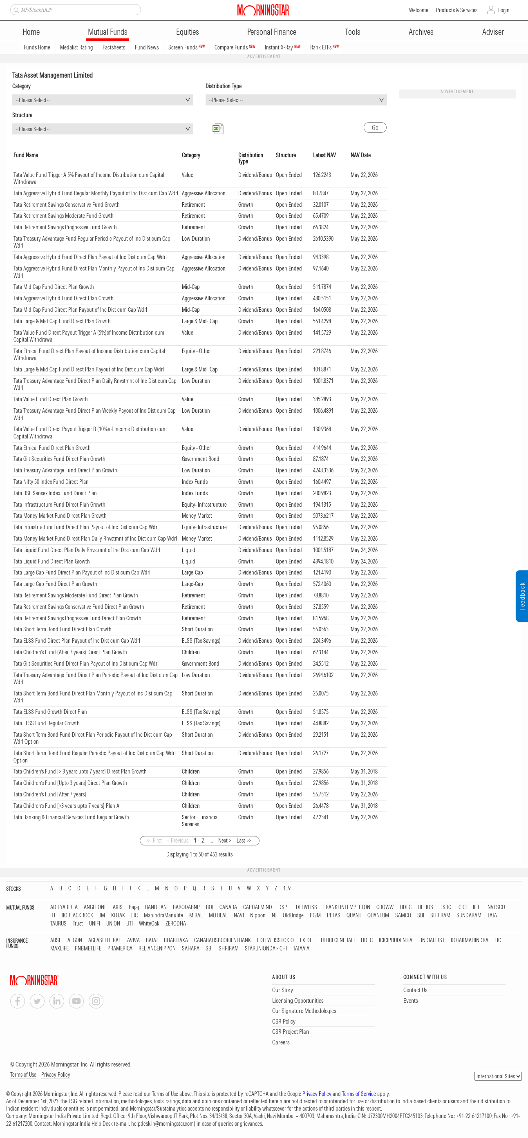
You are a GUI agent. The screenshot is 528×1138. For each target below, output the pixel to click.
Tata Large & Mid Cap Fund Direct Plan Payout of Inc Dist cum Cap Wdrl (88, 369)
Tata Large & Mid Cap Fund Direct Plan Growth (62, 321)
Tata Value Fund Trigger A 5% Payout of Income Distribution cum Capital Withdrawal (88, 178)
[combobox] (102, 100)
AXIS (118, 907)
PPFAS (333, 915)
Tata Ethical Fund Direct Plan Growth (52, 448)
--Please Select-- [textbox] (33, 100)
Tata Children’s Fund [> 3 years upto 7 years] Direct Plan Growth (80, 771)
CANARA (228, 907)
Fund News (147, 47)
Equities (187, 32)
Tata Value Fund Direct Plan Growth (50, 399)
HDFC (406, 907)
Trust (78, 924)
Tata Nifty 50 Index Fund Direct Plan (51, 481)
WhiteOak (149, 924)
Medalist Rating (76, 47)
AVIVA (133, 940)
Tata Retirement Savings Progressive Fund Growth (65, 227)
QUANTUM (378, 915)
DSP (282, 907)
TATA (492, 915)
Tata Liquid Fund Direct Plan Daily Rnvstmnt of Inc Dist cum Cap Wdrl (86, 550)
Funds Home (37, 47)
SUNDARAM (468, 915)
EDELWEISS (305, 907)
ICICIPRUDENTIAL (397, 940)
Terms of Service (359, 1094)
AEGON (74, 940)
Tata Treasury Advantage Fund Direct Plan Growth (65, 470)
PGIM (315, 915)
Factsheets (114, 47)
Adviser (493, 32)
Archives (421, 32)
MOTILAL (218, 915)
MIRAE (196, 915)
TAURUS (58, 924)
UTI (129, 924)
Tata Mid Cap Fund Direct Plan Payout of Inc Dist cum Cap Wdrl (80, 309)
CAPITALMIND (257, 907)
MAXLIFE (59, 949)
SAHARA (190, 949)
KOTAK (118, 915)
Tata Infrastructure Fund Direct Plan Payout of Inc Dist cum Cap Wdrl (86, 527)
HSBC (445, 907)
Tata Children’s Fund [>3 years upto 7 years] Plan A (66, 805)
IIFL (476, 907)
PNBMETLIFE (88, 949)
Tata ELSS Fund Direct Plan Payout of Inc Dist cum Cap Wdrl (76, 640)
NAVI (239, 915)
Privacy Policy (55, 1074)
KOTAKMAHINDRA (469, 940)
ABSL (55, 940)
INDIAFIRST (433, 940)
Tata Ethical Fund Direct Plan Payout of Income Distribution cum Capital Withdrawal (89, 354)
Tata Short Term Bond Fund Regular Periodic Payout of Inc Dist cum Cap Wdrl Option (94, 756)
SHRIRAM (440, 915)
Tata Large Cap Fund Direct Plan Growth (55, 584)
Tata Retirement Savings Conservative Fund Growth (66, 204)
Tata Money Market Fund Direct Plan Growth (60, 515)
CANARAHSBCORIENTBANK (222, 940)
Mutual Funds (108, 32)
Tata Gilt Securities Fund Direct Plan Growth (59, 459)
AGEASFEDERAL (104, 940)
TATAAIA (301, 949)
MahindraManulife (163, 915)
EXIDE (306, 940)
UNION (113, 924)
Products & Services (456, 10)
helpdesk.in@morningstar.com (162, 1123)
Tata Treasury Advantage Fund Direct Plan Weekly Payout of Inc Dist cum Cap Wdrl (94, 414)
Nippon (258, 915)
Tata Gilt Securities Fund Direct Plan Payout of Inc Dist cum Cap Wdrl (86, 663)
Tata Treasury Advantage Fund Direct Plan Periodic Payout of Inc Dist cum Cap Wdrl (95, 678)
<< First (154, 840)
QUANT (354, 915)
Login (504, 10)
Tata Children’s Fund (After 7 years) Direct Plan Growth (70, 652)
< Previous (177, 840)
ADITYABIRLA (64, 907)
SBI (420, 915)
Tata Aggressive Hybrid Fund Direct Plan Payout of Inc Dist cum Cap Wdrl (90, 257)
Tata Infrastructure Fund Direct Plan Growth (59, 504)
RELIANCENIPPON (157, 949)
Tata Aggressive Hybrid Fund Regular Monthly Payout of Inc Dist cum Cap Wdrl (95, 193)
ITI (52, 915)
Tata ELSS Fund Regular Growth (46, 723)
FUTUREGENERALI (336, 940)
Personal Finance (271, 32)
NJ (274, 915)
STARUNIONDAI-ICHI (266, 949)
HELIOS (425, 907)
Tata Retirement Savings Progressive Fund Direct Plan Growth (77, 618)
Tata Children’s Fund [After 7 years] (49, 794)
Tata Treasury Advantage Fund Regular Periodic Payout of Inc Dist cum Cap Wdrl (91, 242)
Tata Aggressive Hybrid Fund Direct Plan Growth (63, 298)
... (211, 840)
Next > (224, 840)
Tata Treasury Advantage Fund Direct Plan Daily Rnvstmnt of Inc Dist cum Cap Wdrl (95, 384)
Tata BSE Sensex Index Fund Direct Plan (55, 493)
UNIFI (94, 924)
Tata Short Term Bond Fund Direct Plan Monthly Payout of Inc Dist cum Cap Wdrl (92, 697)
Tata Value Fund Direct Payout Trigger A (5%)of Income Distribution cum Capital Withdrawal (88, 336)
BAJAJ (152, 940)
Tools (352, 32)
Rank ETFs (324, 47)
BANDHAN (156, 907)
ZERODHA (176, 924)
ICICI (462, 907)
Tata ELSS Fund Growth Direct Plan (50, 711)
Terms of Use (23, 1074)
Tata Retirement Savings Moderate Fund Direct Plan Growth (75, 595)
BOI (209, 907)
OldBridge (293, 915)
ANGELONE (95, 907)
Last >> (244, 840)
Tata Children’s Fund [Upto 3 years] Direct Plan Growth (70, 783)
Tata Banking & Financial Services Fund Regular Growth (71, 817)
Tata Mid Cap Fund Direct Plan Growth (53, 287)
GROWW (385, 907)
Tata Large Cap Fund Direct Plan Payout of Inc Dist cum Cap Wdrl (81, 572)
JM (102, 915)
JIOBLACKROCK (77, 915)
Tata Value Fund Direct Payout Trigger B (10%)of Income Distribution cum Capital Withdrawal (90, 432)
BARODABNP (186, 907)
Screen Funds (186, 47)
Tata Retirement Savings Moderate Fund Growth (63, 215)
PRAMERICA (119, 949)
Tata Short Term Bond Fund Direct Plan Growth (62, 629)
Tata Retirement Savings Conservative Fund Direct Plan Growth (78, 606)
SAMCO (403, 915)
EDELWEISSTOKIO (275, 940)
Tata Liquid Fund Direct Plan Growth (51, 561)
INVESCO (495, 907)
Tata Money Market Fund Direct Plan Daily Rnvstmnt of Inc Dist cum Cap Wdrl (95, 538)
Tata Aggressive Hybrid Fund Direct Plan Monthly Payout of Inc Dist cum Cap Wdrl (94, 272)
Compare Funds (235, 47)
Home (31, 32)
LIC (134, 915)
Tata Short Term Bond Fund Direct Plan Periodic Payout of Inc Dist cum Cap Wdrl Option (92, 738)
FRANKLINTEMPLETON (346, 907)
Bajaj (134, 907)
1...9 (287, 888)
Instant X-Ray (282, 47)
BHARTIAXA (176, 940)
